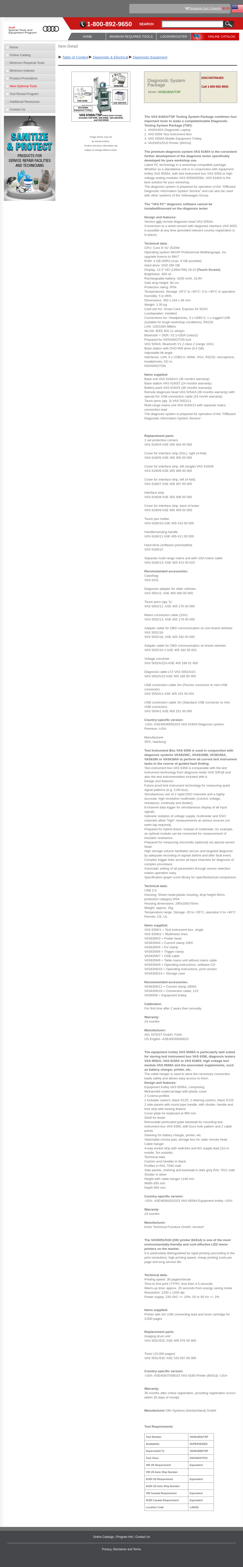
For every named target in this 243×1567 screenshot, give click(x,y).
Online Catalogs (104, 1537)
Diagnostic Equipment (150, 57)
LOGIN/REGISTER (173, 36)
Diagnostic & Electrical (110, 57)
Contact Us (17, 109)
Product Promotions (23, 78)
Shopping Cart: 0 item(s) (205, 8)
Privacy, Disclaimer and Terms (121, 1549)
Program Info (125, 1537)
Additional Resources (25, 101)
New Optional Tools (23, 86)
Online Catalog (20, 55)
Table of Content (75, 57)
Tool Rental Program (24, 94)
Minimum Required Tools (27, 63)
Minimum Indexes (22, 70)
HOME (87, 36)
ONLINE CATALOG (221, 36)
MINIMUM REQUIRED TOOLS (131, 36)
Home (14, 47)
